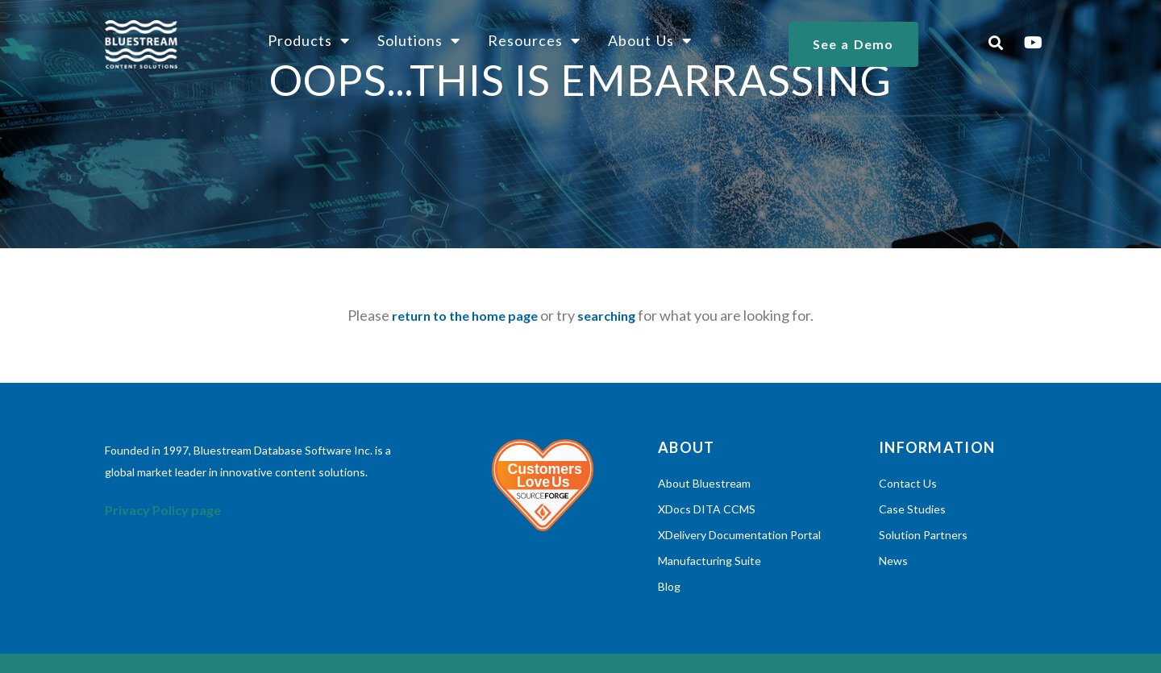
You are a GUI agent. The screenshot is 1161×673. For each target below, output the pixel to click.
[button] (996, 42)
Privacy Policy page (163, 509)
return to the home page (465, 315)
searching (606, 315)
